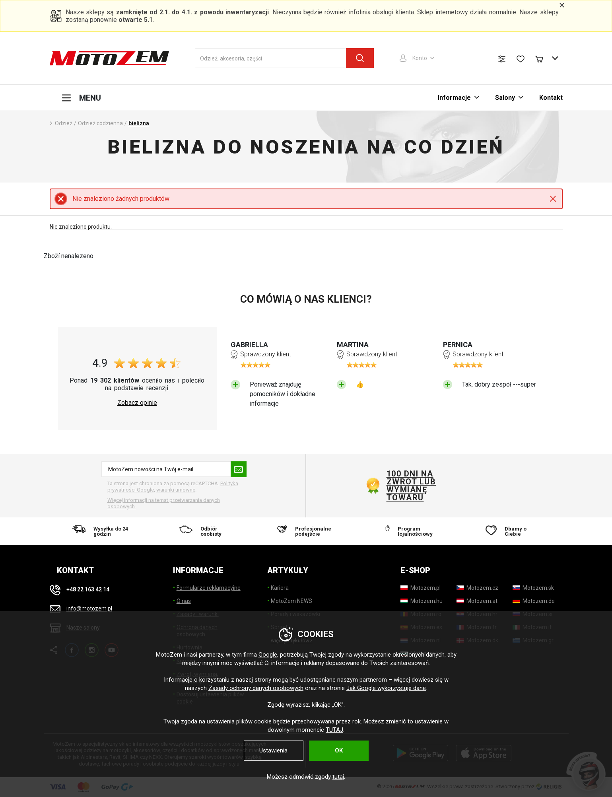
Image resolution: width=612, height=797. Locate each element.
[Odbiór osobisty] (203, 531)
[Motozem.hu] (421, 601)
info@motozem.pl (89, 609)
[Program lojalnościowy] (409, 531)
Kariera (280, 588)
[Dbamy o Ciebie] (511, 531)
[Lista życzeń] (520, 58)
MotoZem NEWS (291, 601)
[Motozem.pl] (420, 587)
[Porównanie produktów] (501, 58)
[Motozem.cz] (477, 587)
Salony (505, 97)
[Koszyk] (543, 58)
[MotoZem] (109, 58)
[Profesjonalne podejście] (306, 531)
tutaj (338, 776)
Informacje (454, 97)
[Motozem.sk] (533, 587)
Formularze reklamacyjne (209, 588)
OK (339, 750)
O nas (184, 601)
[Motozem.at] (477, 601)
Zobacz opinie (137, 403)
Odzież (63, 123)
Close (553, 199)
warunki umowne (175, 490)
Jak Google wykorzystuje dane (386, 688)
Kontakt (551, 97)
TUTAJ (334, 729)
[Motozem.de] (534, 601)
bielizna (138, 123)
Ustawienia (273, 750)
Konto (419, 58)
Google (267, 654)
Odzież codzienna (100, 123)
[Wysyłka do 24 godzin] (101, 531)
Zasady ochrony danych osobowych (255, 688)
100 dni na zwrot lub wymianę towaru (411, 486)
